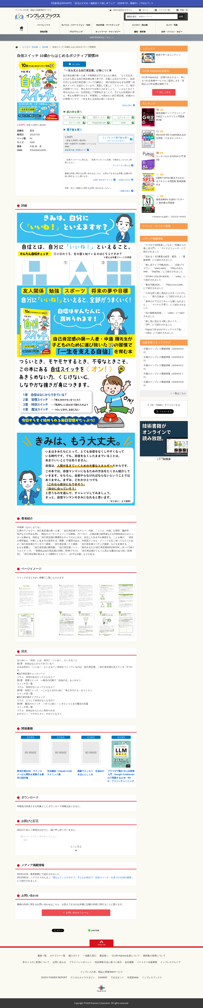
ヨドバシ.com (74, 123)
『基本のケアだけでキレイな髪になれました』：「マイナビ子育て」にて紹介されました (164, 304)
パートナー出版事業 (147, 962)
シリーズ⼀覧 (164, 10)
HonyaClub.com (99, 123)
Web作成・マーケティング (107, 25)
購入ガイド (74, 955)
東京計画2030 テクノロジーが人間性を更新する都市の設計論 (30, 774)
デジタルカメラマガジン (82, 977)
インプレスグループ (170, 962)
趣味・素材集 (140, 32)
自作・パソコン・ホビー (171, 32)
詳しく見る (165, 92)
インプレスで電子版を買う (115, 139)
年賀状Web (133, 977)
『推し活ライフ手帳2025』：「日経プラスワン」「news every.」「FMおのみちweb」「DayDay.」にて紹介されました (163, 268)
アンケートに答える (121, 165)
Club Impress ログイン (122, 10)
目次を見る (127, 105)
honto (123, 123)
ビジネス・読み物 (140, 25)
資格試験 (44, 32)
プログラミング (76, 32)
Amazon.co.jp (74, 117)
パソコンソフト (44, 25)
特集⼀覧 (184, 10)
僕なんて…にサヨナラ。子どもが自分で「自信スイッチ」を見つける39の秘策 (92, 877)
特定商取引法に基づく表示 (108, 962)
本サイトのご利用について (36, 962)
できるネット (117, 977)
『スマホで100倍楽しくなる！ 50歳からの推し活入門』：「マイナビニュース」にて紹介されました (164, 248)
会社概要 (129, 962)
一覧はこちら (179, 393)
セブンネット (123, 117)
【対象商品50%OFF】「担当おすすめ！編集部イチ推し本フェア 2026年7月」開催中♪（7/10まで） (101, 3)
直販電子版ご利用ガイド (75, 150)
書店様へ (104, 955)
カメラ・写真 (172, 25)
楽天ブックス (99, 117)
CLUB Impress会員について (126, 955)
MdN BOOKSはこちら (101, 37)
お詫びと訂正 (124, 180)
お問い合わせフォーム (102, 180)
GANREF (102, 977)
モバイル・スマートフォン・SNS (75, 25)
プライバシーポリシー (80, 962)
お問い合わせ (59, 962)
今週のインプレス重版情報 (156, 348)
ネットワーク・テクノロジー (107, 32)
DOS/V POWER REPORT (54, 977)
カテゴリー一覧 (57, 955)
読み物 (45, 47)
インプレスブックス (152, 977)
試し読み (76, 64)
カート (145, 10)
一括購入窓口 (124, 191)
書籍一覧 (42, 955)
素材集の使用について (154, 955)
